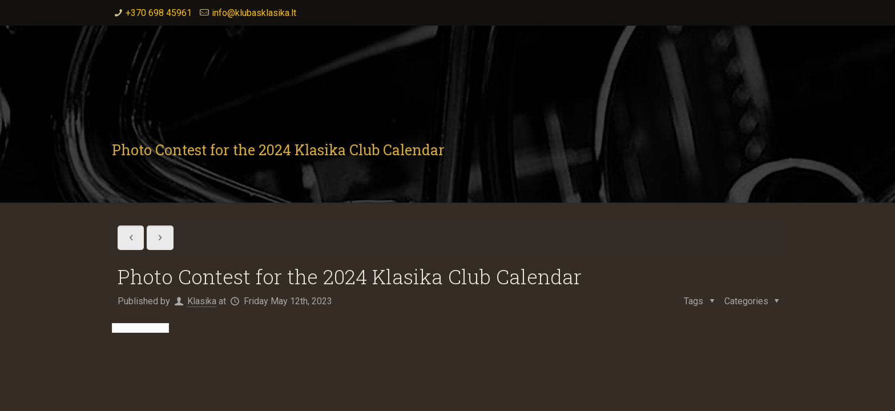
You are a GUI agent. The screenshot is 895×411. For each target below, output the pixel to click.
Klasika (201, 301)
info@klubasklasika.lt (254, 12)
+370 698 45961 (159, 12)
